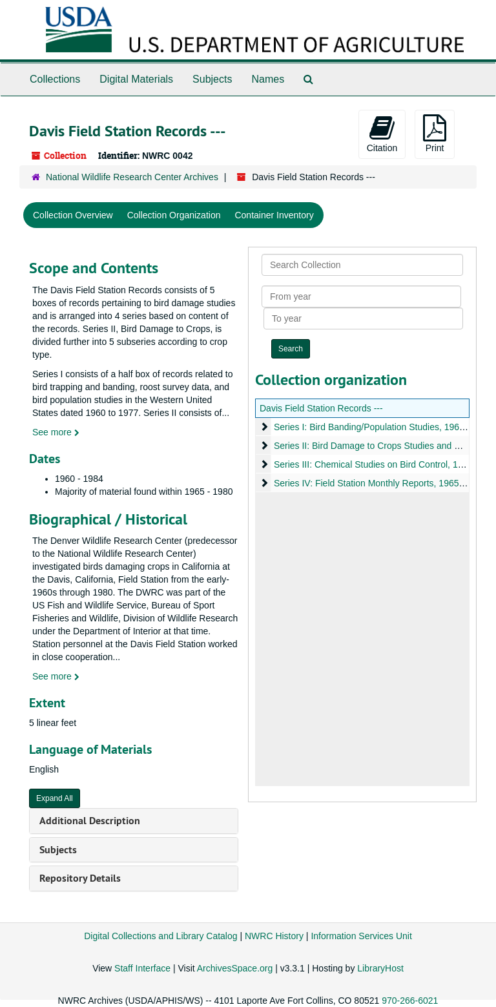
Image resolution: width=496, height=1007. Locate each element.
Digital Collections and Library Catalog (160, 936)
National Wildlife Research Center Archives (132, 177)
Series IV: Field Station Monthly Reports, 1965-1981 (378, 483)
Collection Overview (73, 215)
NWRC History (274, 936)
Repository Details (80, 878)
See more (55, 432)
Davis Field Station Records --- (321, 408)
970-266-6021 (410, 1000)
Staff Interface (142, 968)
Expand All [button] (54, 798)
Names (267, 79)
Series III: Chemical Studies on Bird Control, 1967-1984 (385, 464)
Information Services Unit (361, 936)
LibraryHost (380, 968)
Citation (382, 133)
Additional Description (89, 820)
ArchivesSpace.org (235, 968)
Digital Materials (136, 79)
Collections (55, 79)
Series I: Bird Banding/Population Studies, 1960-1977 (381, 427)
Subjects (212, 79)
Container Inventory (273, 215)
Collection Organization (174, 215)
